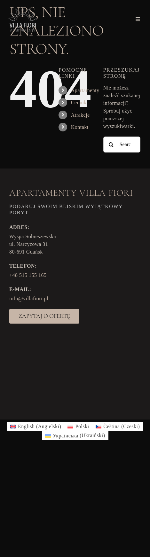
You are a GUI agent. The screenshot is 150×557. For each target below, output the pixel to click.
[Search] (111, 145)
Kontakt (80, 127)
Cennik (79, 102)
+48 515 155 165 (28, 275)
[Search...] (121, 145)
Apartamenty (85, 90)
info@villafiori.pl (28, 298)
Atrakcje (80, 115)
